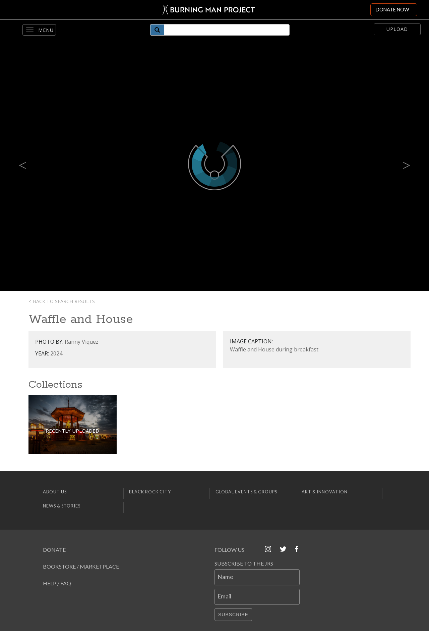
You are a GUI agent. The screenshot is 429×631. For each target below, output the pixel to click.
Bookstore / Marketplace (81, 566)
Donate (54, 549)
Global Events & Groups (246, 491)
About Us (55, 491)
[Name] (257, 577)
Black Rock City (150, 491)
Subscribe (233, 614)
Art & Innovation (325, 491)
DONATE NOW (392, 9)
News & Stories (61, 505)
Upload (397, 29)
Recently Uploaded (72, 430)
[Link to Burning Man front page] (208, 10)
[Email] (257, 597)
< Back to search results (61, 301)
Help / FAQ (57, 583)
